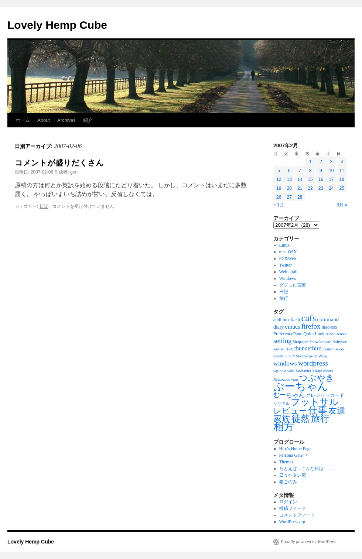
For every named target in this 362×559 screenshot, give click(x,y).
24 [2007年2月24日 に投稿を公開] (331, 188)
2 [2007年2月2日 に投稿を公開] (321, 161)
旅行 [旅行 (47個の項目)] (320, 418)
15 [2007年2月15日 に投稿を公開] (310, 179)
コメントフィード (297, 515)
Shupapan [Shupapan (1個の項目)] (300, 342)
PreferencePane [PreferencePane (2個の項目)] (287, 333)
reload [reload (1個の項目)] (331, 334)
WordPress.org (292, 521)
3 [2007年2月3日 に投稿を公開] (331, 161)
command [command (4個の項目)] (328, 319)
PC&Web (287, 258)
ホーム (23, 120)
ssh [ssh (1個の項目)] (283, 349)
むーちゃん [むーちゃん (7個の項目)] (289, 394)
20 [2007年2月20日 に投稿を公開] (289, 188)
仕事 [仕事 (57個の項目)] (317, 410)
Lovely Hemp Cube (57, 25)
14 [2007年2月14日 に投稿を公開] (299, 179)
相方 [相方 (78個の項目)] (283, 426)
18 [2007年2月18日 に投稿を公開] (341, 179)
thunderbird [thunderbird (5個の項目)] (308, 348)
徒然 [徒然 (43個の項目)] (300, 418)
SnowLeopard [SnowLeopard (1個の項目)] (321, 342)
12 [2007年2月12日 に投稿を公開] (278, 179)
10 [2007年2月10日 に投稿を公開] (331, 170)
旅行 (283, 298)
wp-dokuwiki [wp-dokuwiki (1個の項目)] (283, 371)
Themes (286, 461)
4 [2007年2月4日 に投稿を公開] (342, 161)
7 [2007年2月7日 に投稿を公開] (299, 170)
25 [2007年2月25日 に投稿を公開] (341, 188)
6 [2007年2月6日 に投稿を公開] (289, 170)
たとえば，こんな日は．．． (308, 468)
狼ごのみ (288, 481)
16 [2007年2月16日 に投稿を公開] (320, 179)
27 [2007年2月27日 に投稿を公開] (289, 197)
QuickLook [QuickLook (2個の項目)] (313, 333)
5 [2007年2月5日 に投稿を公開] (278, 170)
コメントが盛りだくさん (59, 162)
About (43, 120)
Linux (284, 245)
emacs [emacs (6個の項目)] (292, 326)
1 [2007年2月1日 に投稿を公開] (310, 161)
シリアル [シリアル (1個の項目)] (281, 404)
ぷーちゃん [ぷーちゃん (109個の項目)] (300, 386)
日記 (44, 206)
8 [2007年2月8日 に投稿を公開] (310, 170)
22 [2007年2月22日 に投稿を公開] (310, 188)
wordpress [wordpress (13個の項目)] (313, 363)
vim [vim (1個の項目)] (289, 356)
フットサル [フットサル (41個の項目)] (315, 402)
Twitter (285, 265)
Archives (66, 120)
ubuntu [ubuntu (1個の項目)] (278, 356)
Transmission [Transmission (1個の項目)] (333, 349)
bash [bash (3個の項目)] (295, 319)
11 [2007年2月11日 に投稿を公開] (341, 170)
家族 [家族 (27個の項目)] (281, 418)
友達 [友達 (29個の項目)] (336, 410)
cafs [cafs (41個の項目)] (308, 318)
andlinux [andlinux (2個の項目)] (281, 319)
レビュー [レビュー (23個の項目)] (290, 410)
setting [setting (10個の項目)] (282, 340)
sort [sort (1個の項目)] (276, 349)
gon (74, 172)
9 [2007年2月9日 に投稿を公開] (321, 170)
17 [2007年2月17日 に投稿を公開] (331, 179)
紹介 (88, 120)
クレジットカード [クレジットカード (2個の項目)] (325, 395)
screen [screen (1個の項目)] (341, 334)
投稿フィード (292, 508)
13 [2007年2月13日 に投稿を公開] (289, 179)
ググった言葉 (292, 285)
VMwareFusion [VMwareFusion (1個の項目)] (305, 356)
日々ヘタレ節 (292, 475)
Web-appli (288, 271)
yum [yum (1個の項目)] (294, 379)
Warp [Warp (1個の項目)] (322, 356)
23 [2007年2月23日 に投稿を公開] (320, 188)
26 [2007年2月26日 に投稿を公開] (278, 197)
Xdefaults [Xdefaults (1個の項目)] (303, 371)
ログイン (288, 501)
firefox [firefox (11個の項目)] (311, 326)
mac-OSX (288, 251)
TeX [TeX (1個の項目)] (290, 349)
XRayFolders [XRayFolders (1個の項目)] (322, 371)
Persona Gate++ (293, 455)
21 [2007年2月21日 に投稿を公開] (299, 188)
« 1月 (278, 205)
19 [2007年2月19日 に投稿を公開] (278, 188)
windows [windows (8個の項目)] (285, 363)
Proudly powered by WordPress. (309, 541)
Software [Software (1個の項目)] (339, 342)
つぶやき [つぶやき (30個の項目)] (316, 378)
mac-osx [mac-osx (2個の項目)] (330, 327)
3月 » (342, 205)
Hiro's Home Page (295, 448)
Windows (287, 278)
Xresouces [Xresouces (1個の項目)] (281, 379)
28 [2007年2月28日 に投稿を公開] (299, 197)
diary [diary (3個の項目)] (278, 327)
